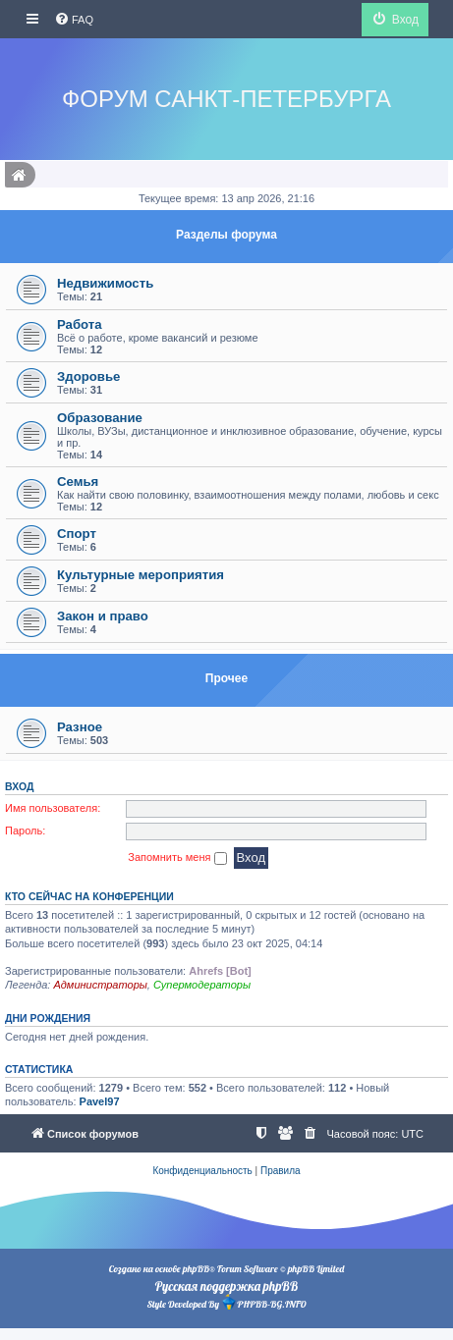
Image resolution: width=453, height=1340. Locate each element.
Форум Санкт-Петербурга (226, 98)
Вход (19, 786)
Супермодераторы (202, 985)
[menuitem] (73, 19)
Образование (99, 417)
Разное (79, 727)
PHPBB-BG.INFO (263, 1302)
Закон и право (102, 616)
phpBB (196, 1268)
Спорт (76, 533)
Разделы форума (226, 234)
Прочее (226, 678)
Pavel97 (100, 1101)
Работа (79, 324)
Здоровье (88, 376)
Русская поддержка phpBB (226, 1286)
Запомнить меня (177, 858)
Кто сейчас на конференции (89, 896)
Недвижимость (105, 283)
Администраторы (99, 985)
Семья (77, 481)
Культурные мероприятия (140, 574)
